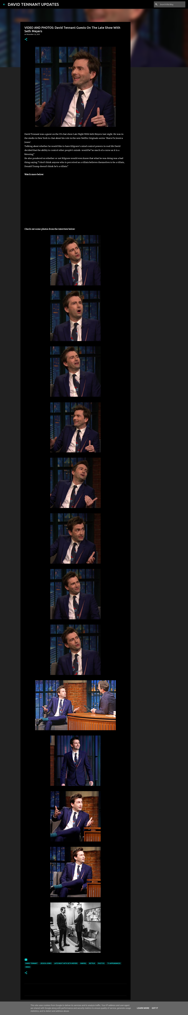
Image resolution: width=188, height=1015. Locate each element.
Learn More (143, 1008)
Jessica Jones (45, 963)
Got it (155, 1008)
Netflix (92, 963)
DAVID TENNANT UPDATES (33, 4)
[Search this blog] (172, 4)
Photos (101, 963)
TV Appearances (113, 963)
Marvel (83, 963)
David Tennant (31, 963)
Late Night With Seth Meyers (65, 963)
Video (27, 967)
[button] (25, 39)
